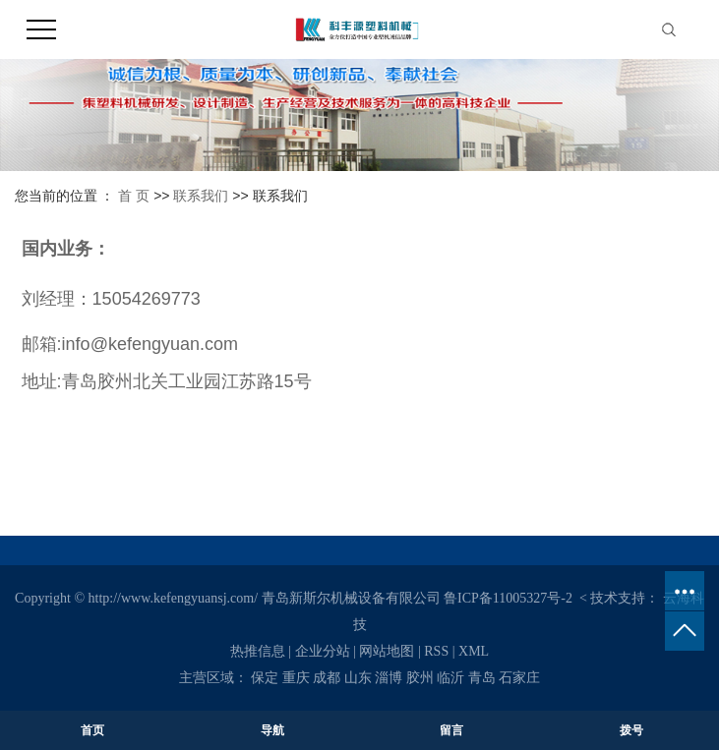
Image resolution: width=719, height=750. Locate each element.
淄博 (388, 677)
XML (473, 651)
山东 (358, 677)
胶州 (420, 677)
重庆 (296, 677)
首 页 (134, 195)
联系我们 (200, 195)
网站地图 (386, 651)
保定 (264, 677)
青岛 (482, 677)
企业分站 (322, 651)
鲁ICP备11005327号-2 (508, 598)
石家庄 (519, 677)
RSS (436, 651)
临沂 (450, 677)
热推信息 (257, 651)
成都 (326, 677)
